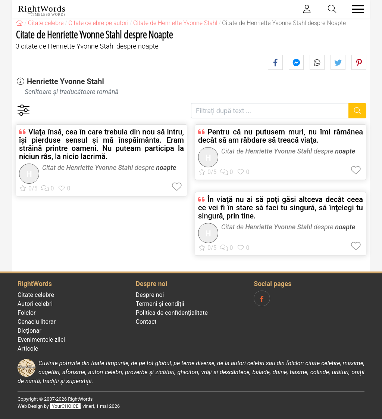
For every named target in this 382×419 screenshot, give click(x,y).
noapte (166, 167)
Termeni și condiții (160, 303)
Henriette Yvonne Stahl (65, 81)
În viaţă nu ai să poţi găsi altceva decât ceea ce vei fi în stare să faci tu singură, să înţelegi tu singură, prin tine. (280, 207)
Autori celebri (35, 303)
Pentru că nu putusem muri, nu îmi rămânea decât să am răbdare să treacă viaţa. (280, 136)
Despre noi (150, 294)
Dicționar (29, 330)
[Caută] (357, 110)
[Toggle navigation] (356, 9)
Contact (146, 321)
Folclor (27, 312)
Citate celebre (36, 294)
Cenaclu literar (37, 321)
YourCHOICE (65, 406)
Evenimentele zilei (41, 339)
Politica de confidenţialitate (172, 312)
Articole (28, 348)
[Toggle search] (332, 9)
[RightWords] (19, 23)
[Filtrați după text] (270, 110)
